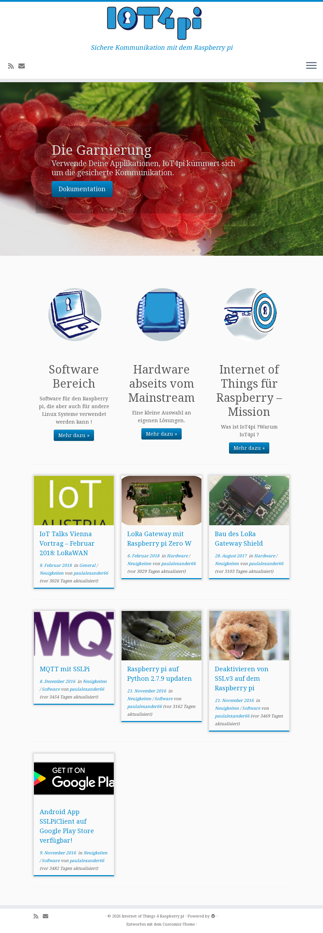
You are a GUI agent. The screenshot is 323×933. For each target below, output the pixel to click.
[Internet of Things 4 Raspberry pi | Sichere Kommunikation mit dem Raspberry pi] (161, 23)
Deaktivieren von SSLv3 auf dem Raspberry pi (242, 678)
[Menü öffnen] (311, 66)
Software (51, 689)
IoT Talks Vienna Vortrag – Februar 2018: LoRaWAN (67, 543)
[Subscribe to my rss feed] (13, 66)
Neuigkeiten (52, 573)
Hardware (178, 555)
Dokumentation (82, 189)
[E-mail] (23, 66)
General (87, 565)
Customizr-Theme (179, 924)
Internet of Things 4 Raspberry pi (153, 916)
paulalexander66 (91, 573)
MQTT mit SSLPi (65, 669)
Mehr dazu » (73, 435)
